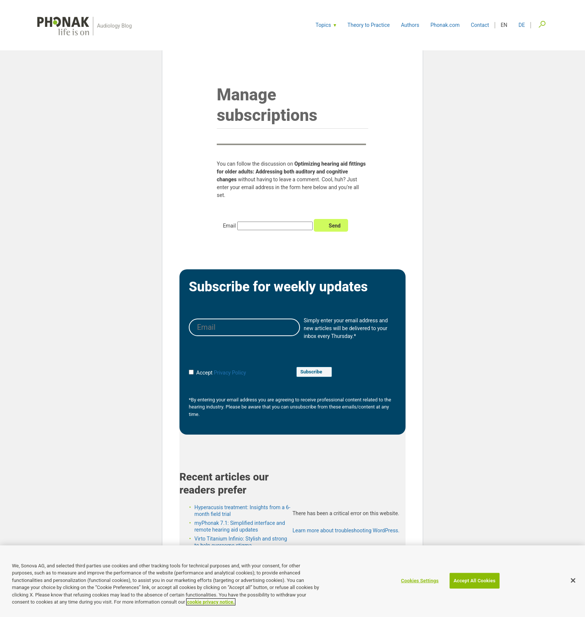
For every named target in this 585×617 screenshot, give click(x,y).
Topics (323, 25)
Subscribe (311, 379)
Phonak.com (445, 25)
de (522, 25)
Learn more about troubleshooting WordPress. (346, 538)
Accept (201, 380)
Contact (480, 25)
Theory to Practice (368, 25)
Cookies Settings (420, 580)
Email (229, 233)
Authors (410, 25)
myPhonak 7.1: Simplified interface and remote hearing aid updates (239, 533)
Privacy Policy (230, 380)
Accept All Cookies (474, 580)
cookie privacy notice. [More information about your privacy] (211, 602)
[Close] (573, 580)
